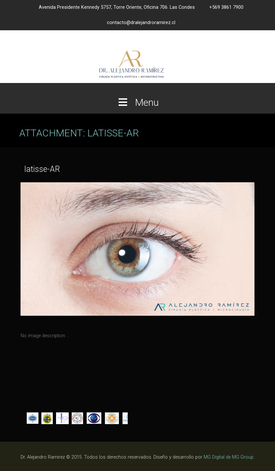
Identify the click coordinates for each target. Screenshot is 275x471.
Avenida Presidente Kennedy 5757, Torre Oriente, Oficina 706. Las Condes (117, 7)
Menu (137, 102)
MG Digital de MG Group (228, 457)
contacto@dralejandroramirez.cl (141, 22)
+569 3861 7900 (226, 7)
